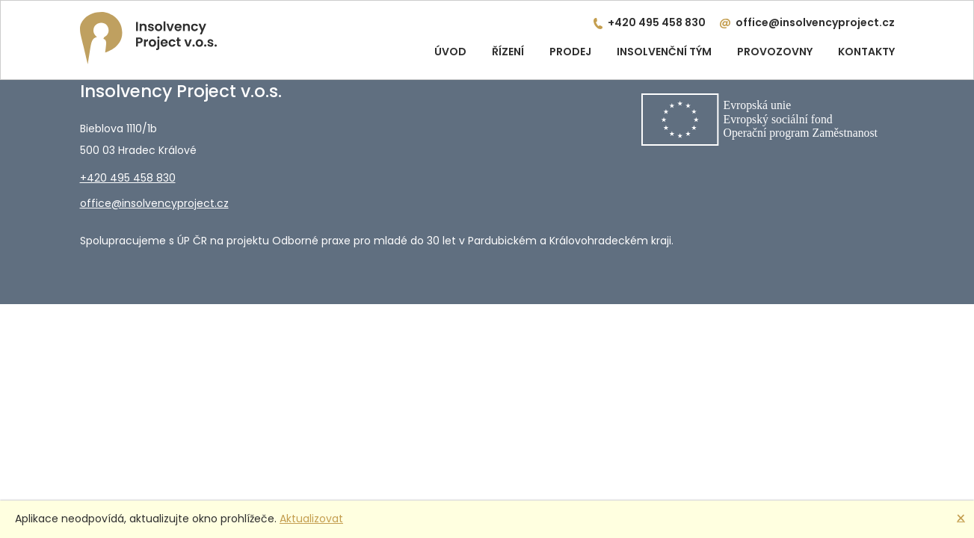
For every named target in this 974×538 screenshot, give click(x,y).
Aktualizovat (311, 518)
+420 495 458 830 (657, 22)
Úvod (450, 51)
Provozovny (775, 51)
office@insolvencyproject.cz (815, 22)
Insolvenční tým (664, 51)
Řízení (508, 51)
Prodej (570, 51)
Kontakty (866, 51)
